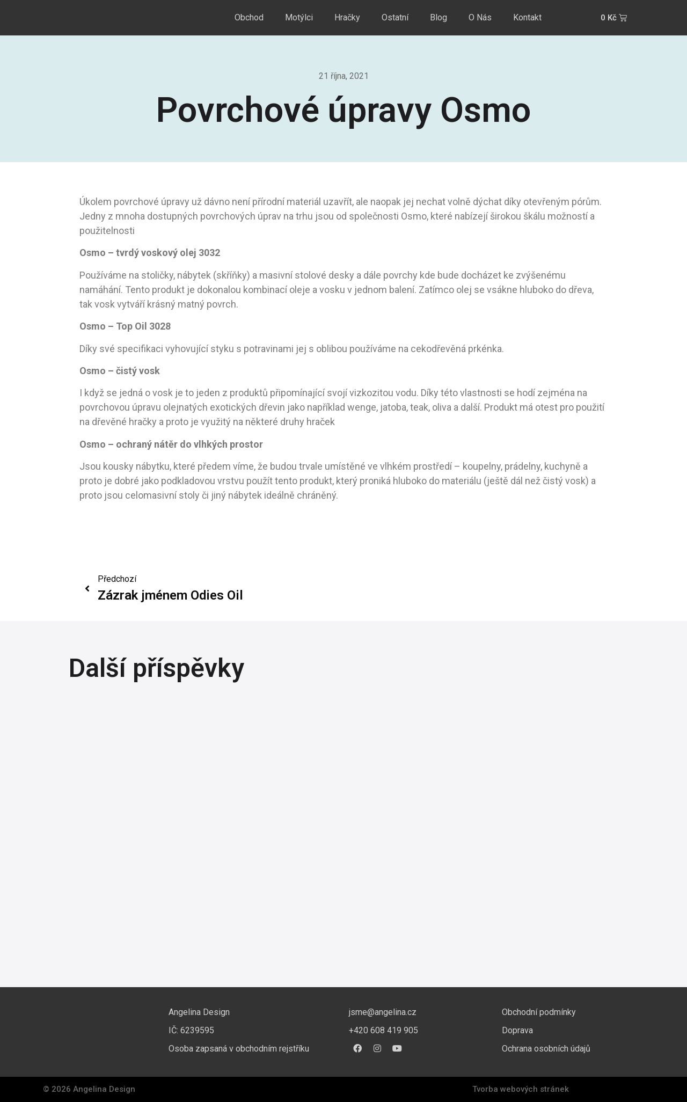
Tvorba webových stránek (520, 1089)
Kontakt (527, 17)
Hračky (347, 17)
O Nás (480, 17)
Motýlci (299, 17)
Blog (438, 17)
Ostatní (395, 17)
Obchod (249, 17)
